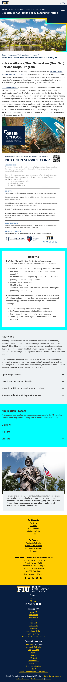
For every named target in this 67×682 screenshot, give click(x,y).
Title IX (33, 669)
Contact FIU (33, 598)
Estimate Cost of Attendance (33, 636)
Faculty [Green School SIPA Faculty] (33, 534)
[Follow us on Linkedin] (40, 578)
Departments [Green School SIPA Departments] (33, 528)
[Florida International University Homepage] (18, 2)
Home (4, 55)
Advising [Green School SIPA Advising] (33, 523)
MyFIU (33, 652)
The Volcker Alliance (10, 88)
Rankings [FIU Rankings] (33, 551)
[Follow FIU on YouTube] (37, 604)
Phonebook (29, 644)
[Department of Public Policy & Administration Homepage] (30, 13)
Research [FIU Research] (33, 623)
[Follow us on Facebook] (26, 578)
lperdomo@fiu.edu (36, 574)
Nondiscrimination (33, 666)
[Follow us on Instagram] (33, 578)
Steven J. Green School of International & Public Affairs (23, 9)
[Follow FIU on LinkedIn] (29, 604)
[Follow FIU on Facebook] (31, 604)
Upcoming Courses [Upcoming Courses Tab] (11, 374)
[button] (62, 2)
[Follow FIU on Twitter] (34, 604)
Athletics (33, 628)
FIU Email (33, 658)
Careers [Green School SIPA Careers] (33, 526)
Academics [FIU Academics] (33, 617)
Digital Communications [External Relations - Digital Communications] (52, 676)
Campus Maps (33, 650)
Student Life (33, 626)
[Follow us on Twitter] (29, 578)
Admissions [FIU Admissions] (33, 615)
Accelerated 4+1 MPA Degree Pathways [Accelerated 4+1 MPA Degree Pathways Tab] (21, 395)
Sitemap (48, 679)
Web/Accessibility (37, 679)
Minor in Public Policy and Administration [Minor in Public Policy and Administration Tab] (23, 388)
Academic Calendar (33, 543)
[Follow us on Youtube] (37, 578)
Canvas (33, 655)
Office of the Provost (33, 546)
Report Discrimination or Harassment (33, 672)
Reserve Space (33, 663)
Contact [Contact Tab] (6, 438)
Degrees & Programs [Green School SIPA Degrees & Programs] (33, 548)
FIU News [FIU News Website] (33, 601)
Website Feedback (22, 679)
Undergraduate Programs (27, 55)
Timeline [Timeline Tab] (6, 431)
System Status (33, 661)
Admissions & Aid (33, 531)
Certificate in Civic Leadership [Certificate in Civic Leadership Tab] (17, 381)
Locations (33, 620)
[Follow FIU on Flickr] (40, 604)
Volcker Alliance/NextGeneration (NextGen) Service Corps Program (29, 57)
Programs (12, 55)
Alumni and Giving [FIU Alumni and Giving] (33, 631)
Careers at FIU (33, 634)
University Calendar (33, 647)
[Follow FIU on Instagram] (26, 604)
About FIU (33, 612)
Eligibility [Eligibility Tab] (6, 424)
